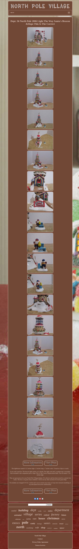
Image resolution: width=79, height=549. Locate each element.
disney (66, 524)
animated (17, 515)
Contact (40, 539)
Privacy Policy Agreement (40, 542)
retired (46, 515)
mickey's (49, 528)
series (38, 514)
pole (25, 522)
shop (43, 527)
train (45, 511)
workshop (29, 528)
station (50, 511)
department (62, 510)
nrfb (37, 527)
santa (28, 519)
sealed (13, 511)
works (39, 511)
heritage (39, 524)
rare (35, 518)
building (23, 510)
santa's (47, 523)
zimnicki (54, 524)
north (20, 527)
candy (32, 523)
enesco (16, 523)
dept (33, 510)
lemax (63, 515)
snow (63, 519)
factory (55, 514)
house (41, 518)
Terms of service (40, 545)
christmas (53, 518)
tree (23, 519)
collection (18, 519)
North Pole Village (40, 535)
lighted (62, 528)
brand (61, 524)
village (28, 514)
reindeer (56, 528)
